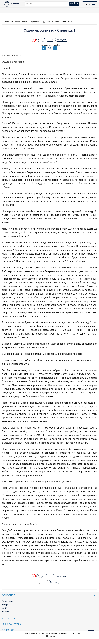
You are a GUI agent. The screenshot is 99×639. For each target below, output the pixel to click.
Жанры (5, 604)
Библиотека (7, 601)
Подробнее (51, 636)
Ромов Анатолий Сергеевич (26, 22)
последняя (61, 40)
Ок (43, 636)
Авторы (5, 611)
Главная (8, 22)
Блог (4, 608)
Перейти (53, 582)
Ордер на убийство (50, 22)
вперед (50, 40)
